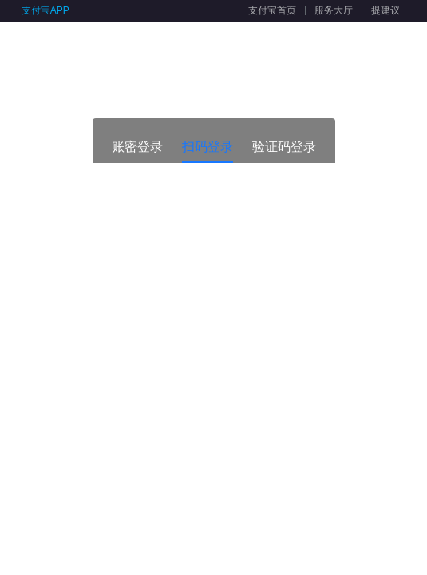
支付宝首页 (272, 10)
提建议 (385, 10)
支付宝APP (45, 10)
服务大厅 (333, 10)
